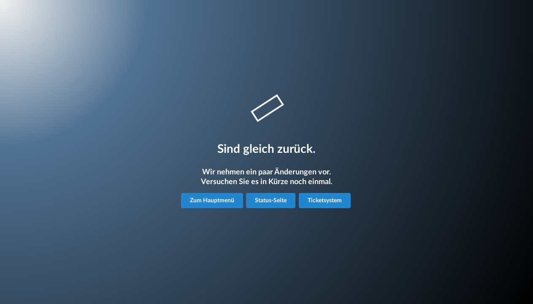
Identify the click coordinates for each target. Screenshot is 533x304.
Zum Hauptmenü (212, 201)
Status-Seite (271, 201)
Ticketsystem (325, 201)
